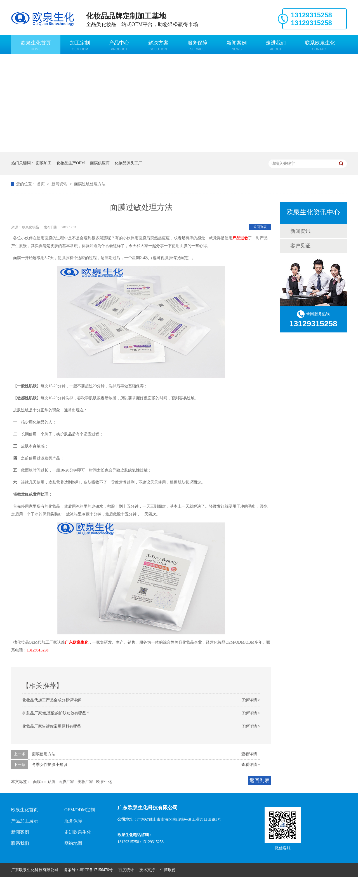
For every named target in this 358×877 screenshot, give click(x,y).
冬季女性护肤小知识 (49, 765)
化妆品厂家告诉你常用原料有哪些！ (53, 726)
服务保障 (197, 45)
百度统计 (126, 870)
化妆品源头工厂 (128, 163)
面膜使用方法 (43, 754)
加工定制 (80, 45)
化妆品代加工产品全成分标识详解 (51, 700)
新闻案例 (237, 45)
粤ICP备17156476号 (96, 870)
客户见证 (300, 245)
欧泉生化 (104, 782)
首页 (41, 184)
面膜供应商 (100, 163)
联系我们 (20, 843)
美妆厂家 (85, 782)
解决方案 (158, 45)
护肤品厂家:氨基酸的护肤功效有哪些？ (56, 713)
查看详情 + (250, 754)
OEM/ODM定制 (79, 809)
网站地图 (73, 843)
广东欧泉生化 (76, 642)
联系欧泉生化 (320, 45)
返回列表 (260, 227)
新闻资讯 (59, 184)
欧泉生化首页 (36, 45)
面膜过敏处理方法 (89, 184)
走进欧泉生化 (77, 832)
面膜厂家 (66, 782)
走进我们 (276, 45)
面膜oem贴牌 (44, 782)
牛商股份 (168, 870)
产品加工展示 (24, 821)
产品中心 (119, 45)
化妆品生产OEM (70, 163)
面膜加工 (43, 163)
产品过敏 (240, 238)
